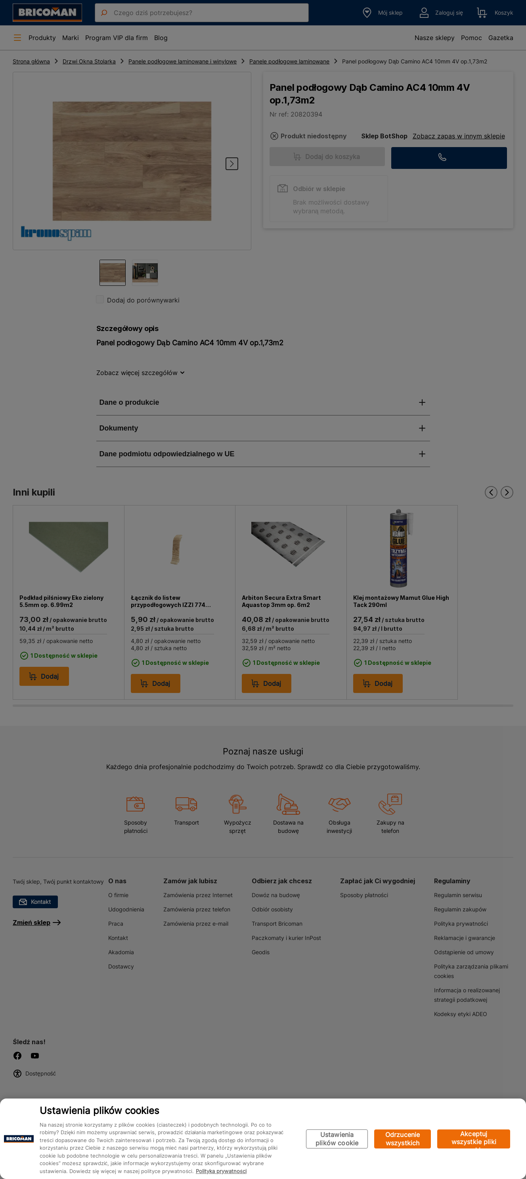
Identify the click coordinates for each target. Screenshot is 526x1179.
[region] (263, 1139)
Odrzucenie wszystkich (402, 1139)
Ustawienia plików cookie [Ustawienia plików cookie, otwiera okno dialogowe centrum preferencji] (337, 1139)
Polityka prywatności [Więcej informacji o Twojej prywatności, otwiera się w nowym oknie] (221, 1171)
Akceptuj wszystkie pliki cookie (473, 1139)
